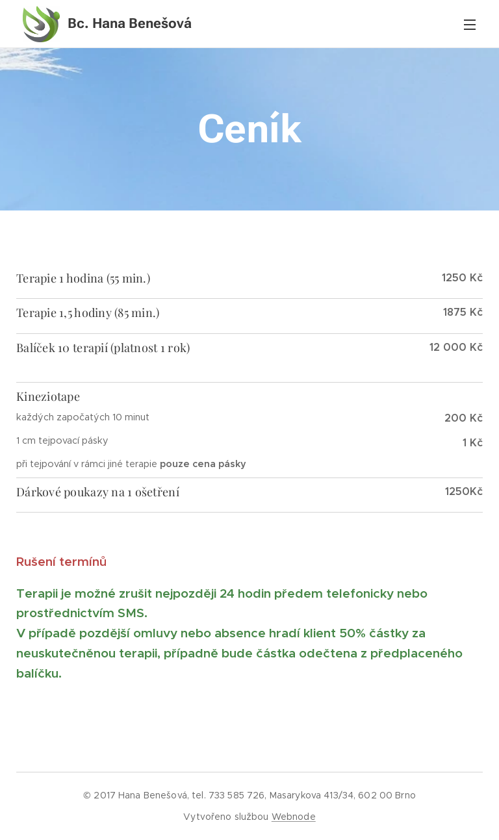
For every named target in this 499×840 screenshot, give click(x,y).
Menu (470, 24)
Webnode (294, 816)
